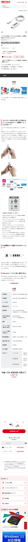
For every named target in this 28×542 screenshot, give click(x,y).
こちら (3, 99)
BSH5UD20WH (20, 451)
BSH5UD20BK (20, 447)
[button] (14, 431)
